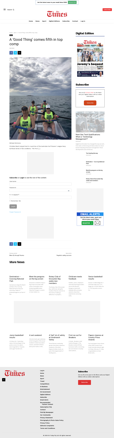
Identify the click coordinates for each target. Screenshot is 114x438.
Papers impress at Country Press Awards (95, 337)
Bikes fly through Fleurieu (16, 255)
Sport (15, 32)
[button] (11, 10)
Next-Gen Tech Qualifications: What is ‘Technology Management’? (88, 137)
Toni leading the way (92, 153)
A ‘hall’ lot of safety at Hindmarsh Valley (57, 337)
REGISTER (72, 2)
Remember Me (15, 201)
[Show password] (68, 191)
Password (12, 187)
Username (12, 181)
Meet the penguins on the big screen (36, 278)
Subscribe (90, 103)
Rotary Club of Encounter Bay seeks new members (55, 280)
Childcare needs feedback (75, 278)
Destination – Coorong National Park (16, 279)
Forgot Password (15, 212)
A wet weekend (35, 335)
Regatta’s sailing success (64, 255)
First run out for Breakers (75, 336)
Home (11, 32)
